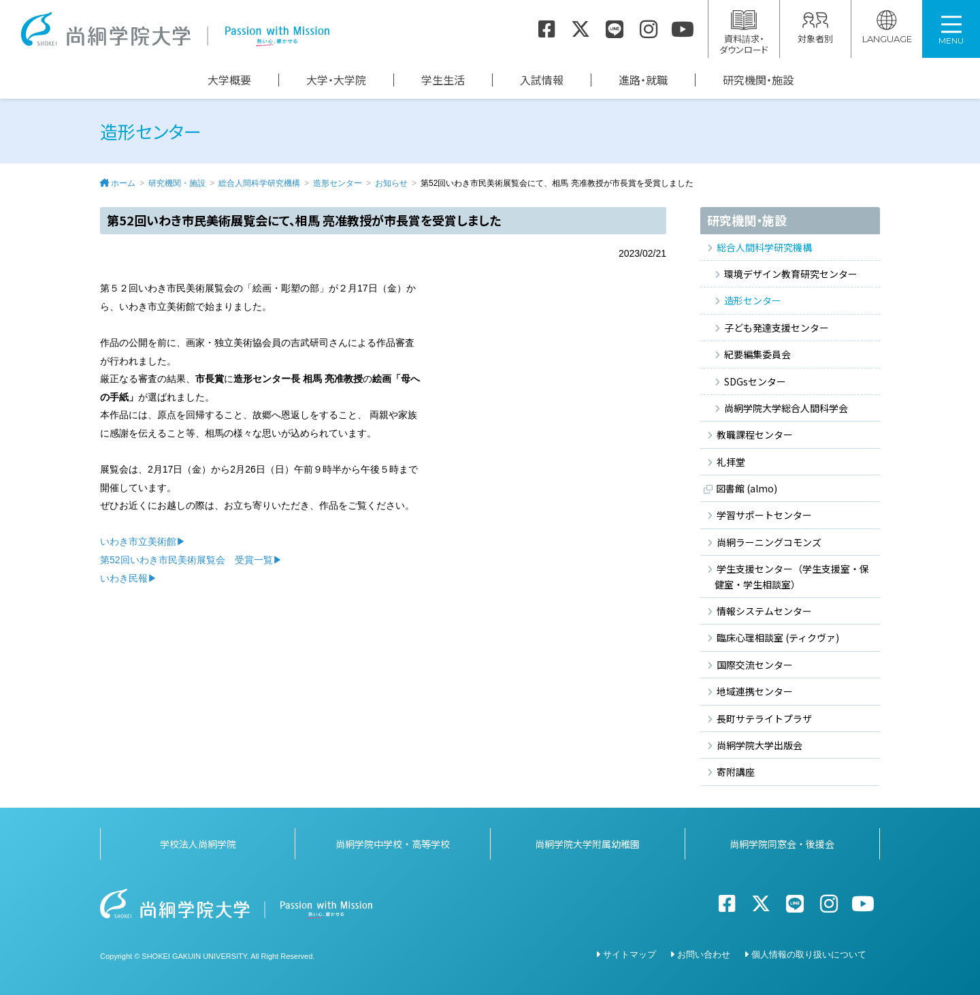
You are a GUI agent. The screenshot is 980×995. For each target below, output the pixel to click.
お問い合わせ (703, 953)
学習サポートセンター (764, 515)
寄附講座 (736, 771)
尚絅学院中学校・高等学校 (393, 842)
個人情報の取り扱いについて (808, 953)
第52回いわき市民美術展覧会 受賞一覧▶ (191, 559)
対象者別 (815, 27)
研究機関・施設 (758, 80)
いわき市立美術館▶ (143, 541)
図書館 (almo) (746, 488)
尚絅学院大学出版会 (759, 745)
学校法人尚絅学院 (198, 842)
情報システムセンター (764, 611)
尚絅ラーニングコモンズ (769, 542)
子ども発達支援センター (776, 327)
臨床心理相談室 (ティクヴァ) (778, 637)
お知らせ (391, 183)
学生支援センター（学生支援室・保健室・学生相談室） (792, 576)
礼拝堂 (731, 462)
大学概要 (229, 80)
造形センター (337, 183)
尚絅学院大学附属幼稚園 (587, 842)
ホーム (123, 183)
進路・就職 (643, 80)
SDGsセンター (755, 381)
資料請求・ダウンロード (743, 33)
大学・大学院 (336, 80)
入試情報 (542, 80)
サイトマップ (629, 953)
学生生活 (443, 80)
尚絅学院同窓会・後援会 (782, 842)
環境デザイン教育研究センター (791, 274)
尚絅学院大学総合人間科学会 (786, 408)
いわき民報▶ (128, 578)
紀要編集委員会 (757, 354)
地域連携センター (755, 691)
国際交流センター (755, 665)
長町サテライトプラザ (764, 718)
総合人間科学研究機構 (259, 183)
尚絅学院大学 (174, 29)
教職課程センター (755, 434)
